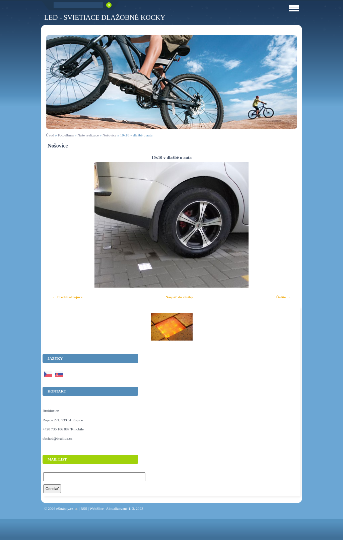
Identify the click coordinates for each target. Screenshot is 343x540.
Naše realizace (88, 135)
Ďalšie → (283, 297)
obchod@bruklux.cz (57, 438)
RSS (83, 508)
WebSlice (97, 508)
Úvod (50, 135)
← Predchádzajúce (67, 297)
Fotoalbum (66, 135)
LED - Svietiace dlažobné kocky (104, 17)
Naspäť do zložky (179, 297)
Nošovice (109, 135)
